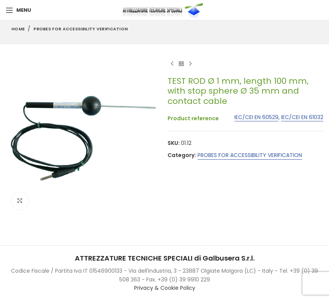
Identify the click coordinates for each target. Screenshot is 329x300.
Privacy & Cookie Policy (164, 288)
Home (18, 29)
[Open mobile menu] (18, 10)
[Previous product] (172, 64)
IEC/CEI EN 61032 (302, 117)
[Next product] (190, 64)
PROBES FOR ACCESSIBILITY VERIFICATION (80, 29)
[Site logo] (164, 10)
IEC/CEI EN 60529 (256, 117)
